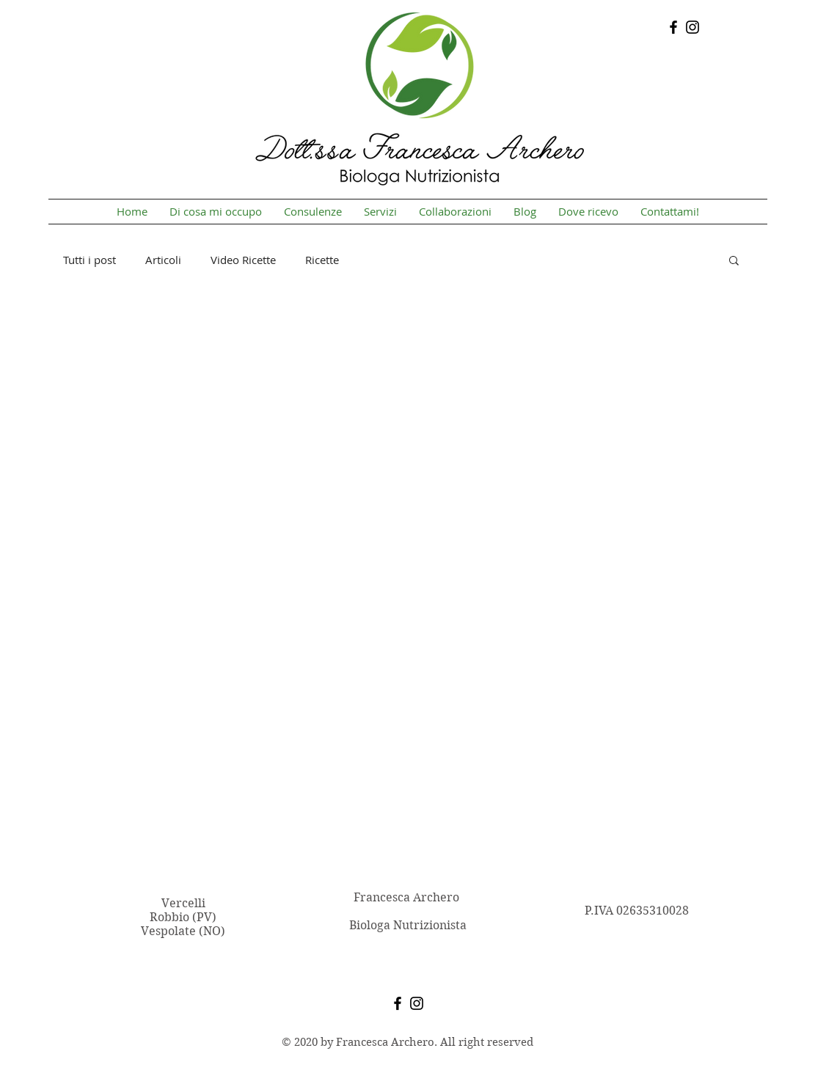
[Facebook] (673, 27)
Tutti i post (89, 259)
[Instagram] (692, 27)
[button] (734, 261)
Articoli (163, 259)
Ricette (322, 259)
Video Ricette (243, 259)
